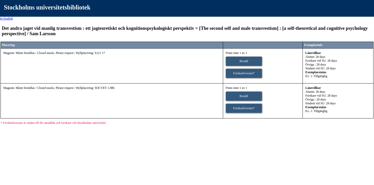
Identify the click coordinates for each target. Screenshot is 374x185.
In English (6, 18)
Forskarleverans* (244, 73)
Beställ (244, 61)
